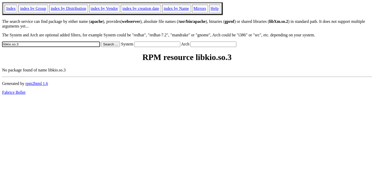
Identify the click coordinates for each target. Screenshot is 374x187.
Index (11, 8)
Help (215, 8)
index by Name (176, 8)
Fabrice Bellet (13, 92)
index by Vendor (104, 8)
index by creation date (140, 8)
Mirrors (199, 8)
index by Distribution (68, 8)
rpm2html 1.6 (36, 83)
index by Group (33, 8)
